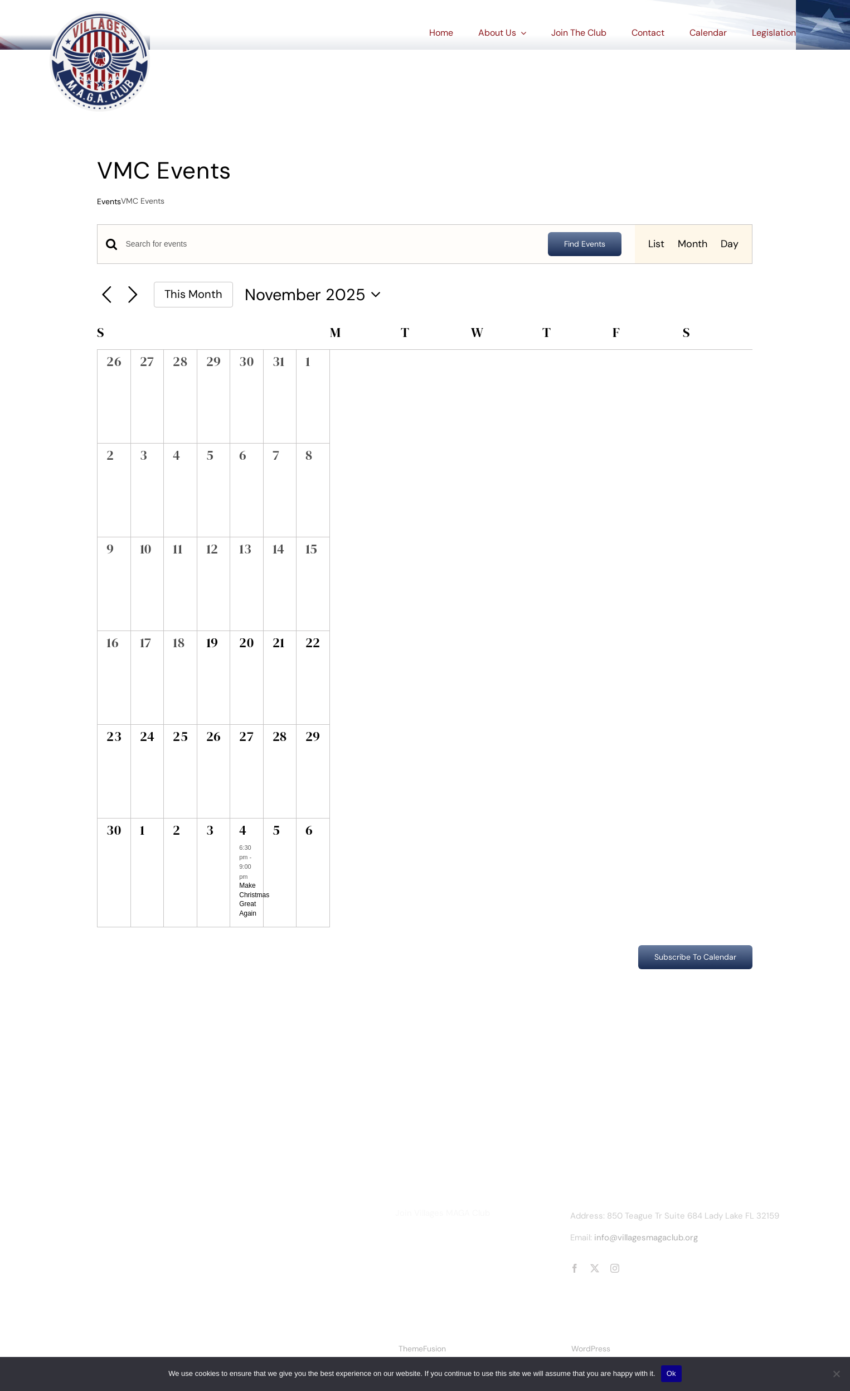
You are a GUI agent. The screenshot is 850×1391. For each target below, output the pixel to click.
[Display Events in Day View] (730, 244)
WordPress (590, 1349)
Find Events (584, 244)
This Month (193, 294)
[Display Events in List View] (656, 244)
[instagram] (614, 1268)
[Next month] (133, 295)
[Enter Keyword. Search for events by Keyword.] (330, 244)
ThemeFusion (422, 1349)
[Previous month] (106, 295)
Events (109, 201)
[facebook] (574, 1268)
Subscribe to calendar (695, 957)
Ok (671, 1373)
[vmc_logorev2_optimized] (100, 16)
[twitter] (594, 1268)
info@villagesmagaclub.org (646, 1237)
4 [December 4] (242, 830)
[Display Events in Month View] (692, 244)
